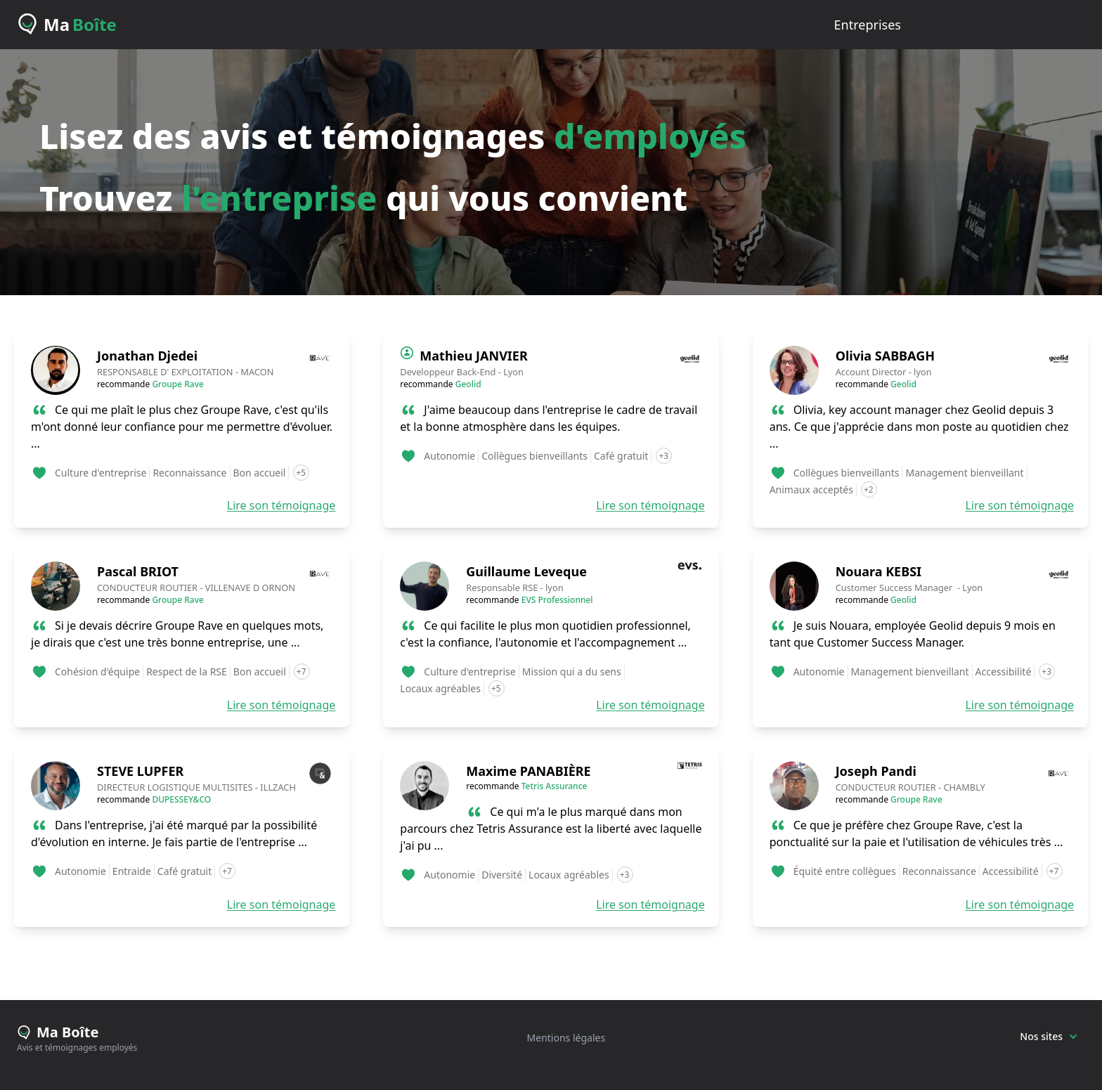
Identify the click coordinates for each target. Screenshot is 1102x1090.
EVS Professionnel (557, 600)
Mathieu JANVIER (473, 355)
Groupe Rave (178, 384)
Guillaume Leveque (526, 571)
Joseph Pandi (876, 771)
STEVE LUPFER (140, 771)
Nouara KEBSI (878, 571)
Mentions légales (566, 1037)
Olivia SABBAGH (885, 355)
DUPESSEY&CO (181, 799)
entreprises (867, 24)
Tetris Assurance (554, 786)
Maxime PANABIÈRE (528, 771)
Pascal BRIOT (138, 571)
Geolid (468, 384)
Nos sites (1048, 1036)
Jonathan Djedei (147, 355)
